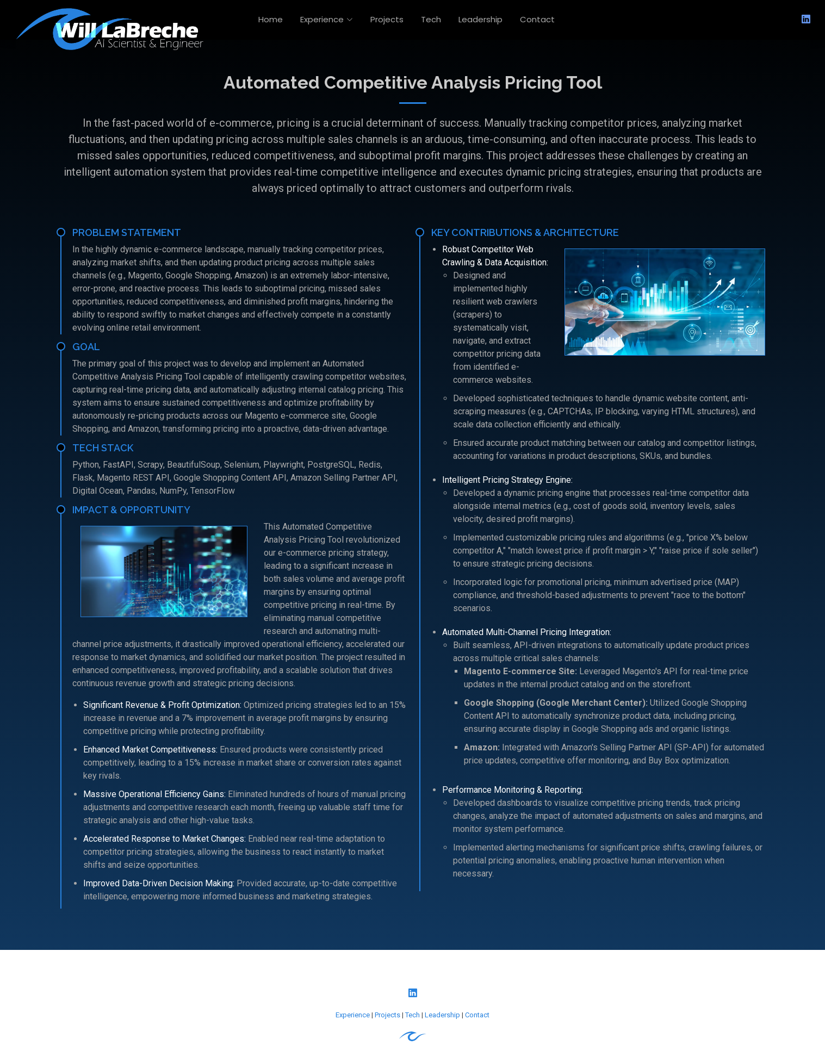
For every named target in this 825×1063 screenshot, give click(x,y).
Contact (537, 19)
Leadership (480, 19)
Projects (387, 19)
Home (270, 19)
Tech (431, 19)
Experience (353, 1015)
